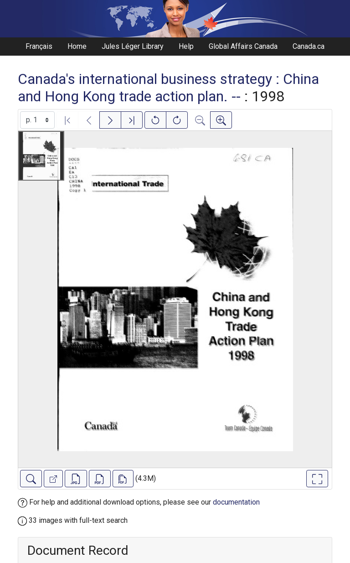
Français (39, 46)
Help (186, 46)
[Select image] (37, 120)
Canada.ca (308, 46)
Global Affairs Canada (243, 46)
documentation (236, 502)
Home (77, 46)
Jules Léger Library (133, 46)
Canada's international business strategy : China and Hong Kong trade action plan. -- (168, 87)
